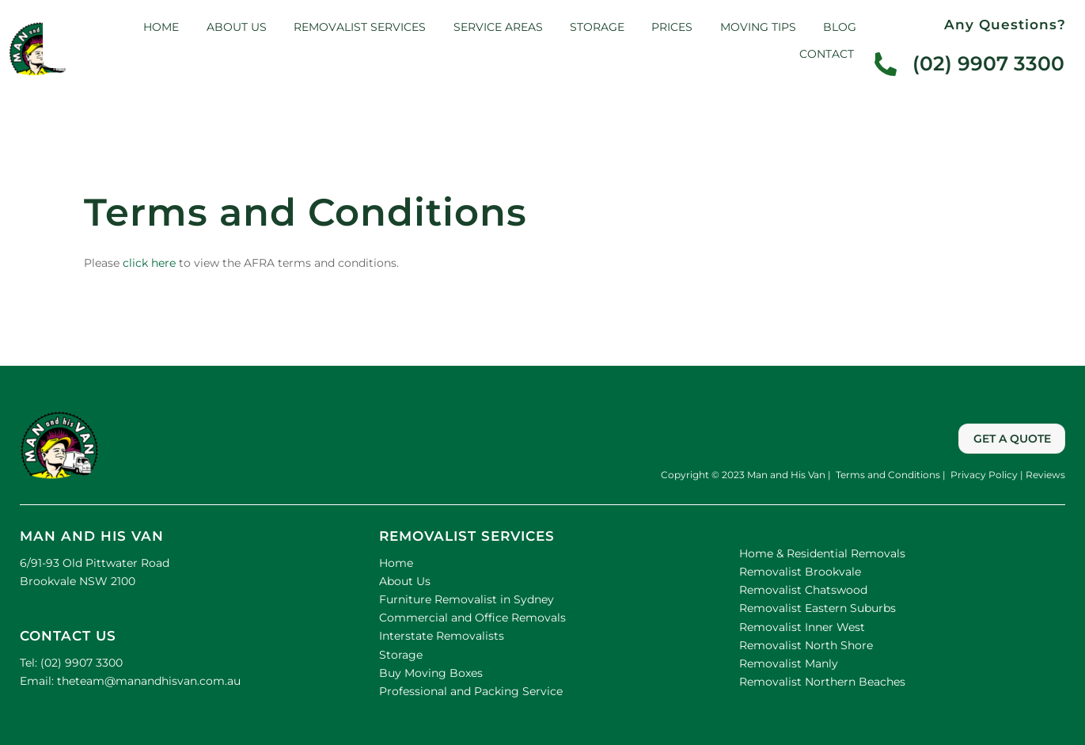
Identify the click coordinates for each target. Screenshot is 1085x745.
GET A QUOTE (1012, 438)
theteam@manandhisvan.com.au (147, 681)
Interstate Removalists (441, 636)
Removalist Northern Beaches (822, 682)
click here (149, 263)
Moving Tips (758, 27)
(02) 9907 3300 (81, 663)
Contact (826, 54)
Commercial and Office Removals (472, 617)
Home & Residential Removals (822, 553)
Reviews (1045, 475)
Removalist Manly (788, 663)
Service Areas (498, 27)
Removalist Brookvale (800, 571)
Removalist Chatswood (803, 590)
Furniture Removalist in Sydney (466, 599)
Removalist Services (360, 27)
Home (161, 27)
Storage (597, 27)
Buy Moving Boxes (431, 673)
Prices (671, 27)
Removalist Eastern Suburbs (817, 608)
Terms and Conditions (886, 475)
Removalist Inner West (802, 627)
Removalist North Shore (806, 645)
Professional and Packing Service (471, 691)
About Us (405, 581)
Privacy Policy (983, 475)
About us (237, 27)
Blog (839, 27)
